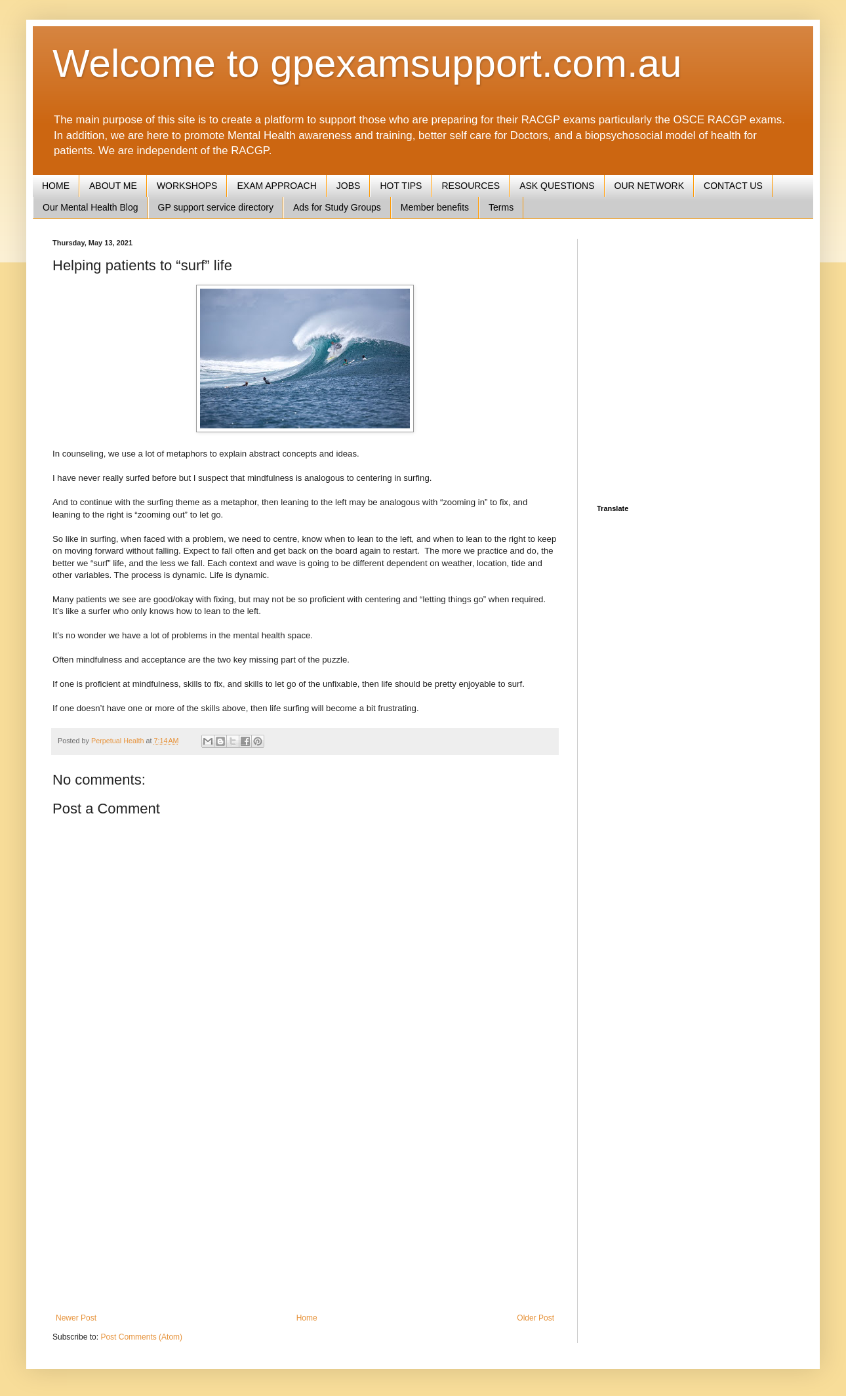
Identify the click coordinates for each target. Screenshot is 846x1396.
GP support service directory (215, 207)
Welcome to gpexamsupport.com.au (366, 63)
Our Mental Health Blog (90, 207)
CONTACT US (733, 185)
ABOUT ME (113, 185)
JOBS (348, 185)
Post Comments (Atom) (141, 1337)
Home (306, 1318)
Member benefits (435, 207)
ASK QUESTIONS (556, 185)
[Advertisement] (304, 1205)
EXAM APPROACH (276, 185)
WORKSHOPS (187, 185)
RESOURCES (470, 185)
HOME (56, 185)
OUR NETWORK (649, 185)
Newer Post (76, 1318)
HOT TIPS (401, 185)
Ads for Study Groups (337, 207)
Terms (501, 207)
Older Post (535, 1318)
